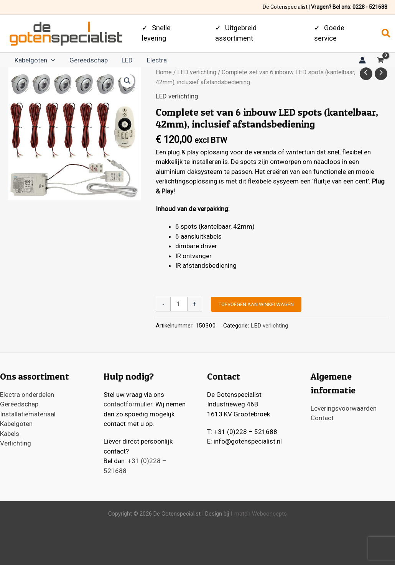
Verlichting (15, 443)
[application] (50, 62)
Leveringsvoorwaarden (344, 408)
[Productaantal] (179, 307)
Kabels (9, 433)
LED (121, 62)
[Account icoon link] (362, 61)
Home (164, 75)
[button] (386, 33)
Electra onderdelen (27, 394)
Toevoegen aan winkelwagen (256, 308)
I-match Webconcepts (258, 513)
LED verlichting (196, 75)
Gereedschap (85, 62)
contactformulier (128, 404)
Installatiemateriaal (28, 414)
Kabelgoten (33, 62)
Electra (149, 62)
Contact (322, 418)
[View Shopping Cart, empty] (380, 62)
